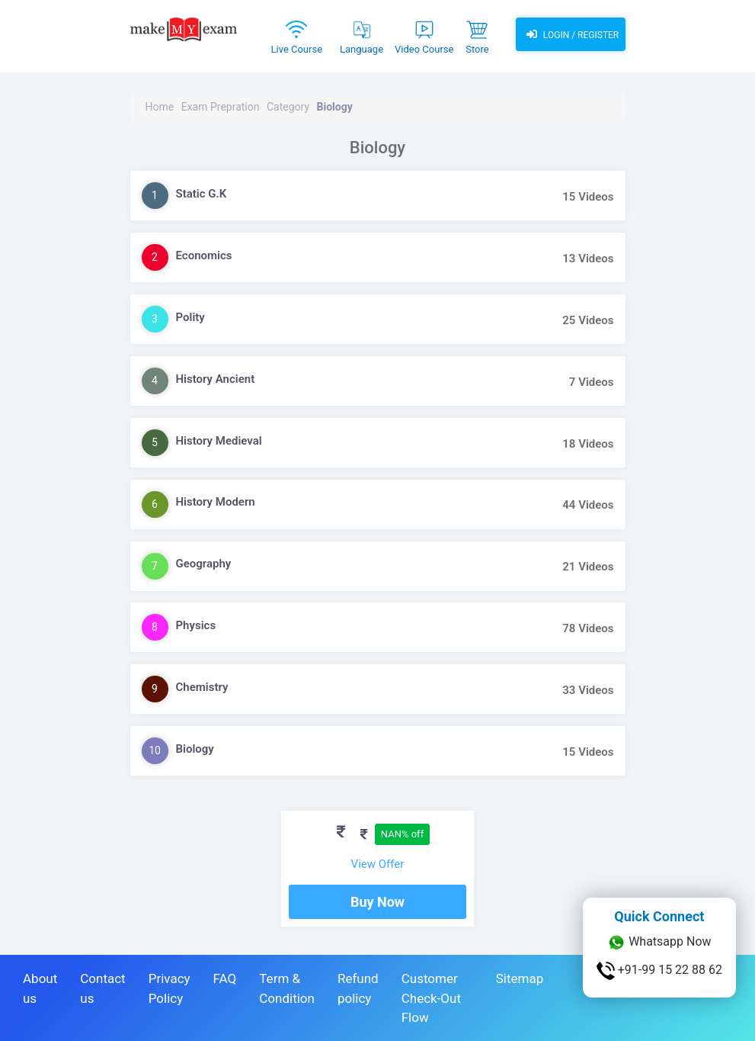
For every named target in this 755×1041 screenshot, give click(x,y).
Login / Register (571, 34)
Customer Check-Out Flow (431, 998)
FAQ (225, 978)
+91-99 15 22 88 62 (659, 971)
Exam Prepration (220, 107)
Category (288, 107)
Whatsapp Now (659, 942)
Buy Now (377, 902)
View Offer (378, 864)
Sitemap (520, 978)
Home (160, 107)
